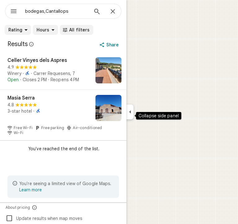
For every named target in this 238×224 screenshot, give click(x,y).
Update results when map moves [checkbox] (44, 218)
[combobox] (56, 11)
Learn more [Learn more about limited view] (30, 190)
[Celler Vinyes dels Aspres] (63, 71)
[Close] (112, 12)
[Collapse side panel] (130, 112)
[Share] (110, 44)
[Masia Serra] (63, 115)
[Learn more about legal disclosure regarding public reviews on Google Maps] (31, 44)
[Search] (97, 12)
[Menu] (13, 12)
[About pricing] (34, 207)
